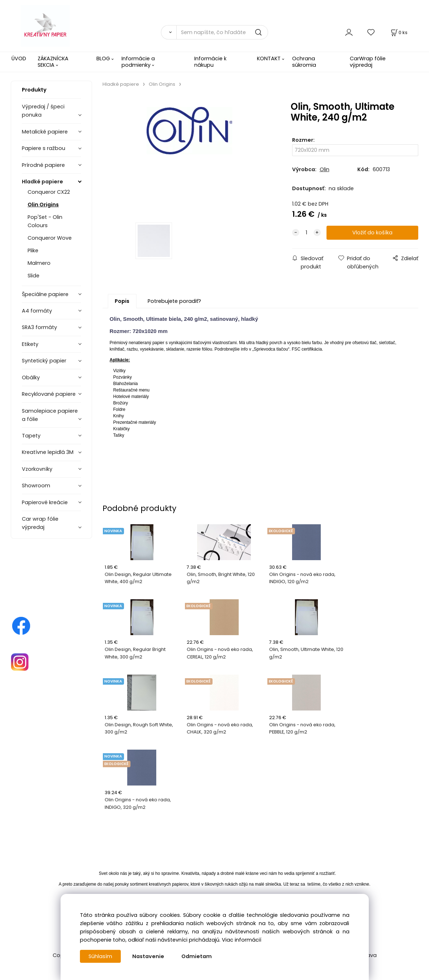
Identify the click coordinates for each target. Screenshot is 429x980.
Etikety (30, 344)
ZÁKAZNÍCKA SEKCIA (53, 61)
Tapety (31, 435)
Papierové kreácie (45, 502)
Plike (33, 250)
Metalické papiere (45, 131)
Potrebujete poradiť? (174, 301)
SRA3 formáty (39, 327)
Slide (33, 275)
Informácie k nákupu (210, 61)
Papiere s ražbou (43, 148)
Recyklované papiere (49, 394)
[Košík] (398, 32)
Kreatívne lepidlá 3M (47, 452)
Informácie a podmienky (138, 61)
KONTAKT (269, 58)
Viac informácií (241, 939)
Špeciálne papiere (45, 294)
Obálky (31, 377)
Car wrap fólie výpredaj (40, 523)
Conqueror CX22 (49, 192)
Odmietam (196, 956)
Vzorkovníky (37, 469)
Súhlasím (100, 956)
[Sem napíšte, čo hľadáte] (222, 32)
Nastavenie (148, 956)
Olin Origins (43, 204)
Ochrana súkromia (304, 61)
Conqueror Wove (50, 238)
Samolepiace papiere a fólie (50, 415)
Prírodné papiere (43, 165)
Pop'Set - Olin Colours (45, 221)
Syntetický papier (44, 360)
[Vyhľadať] (169, 32)
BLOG (103, 58)
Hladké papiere (42, 181)
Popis (122, 301)
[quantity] (306, 233)
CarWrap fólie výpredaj (368, 61)
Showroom (36, 485)
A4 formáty (37, 310)
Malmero (39, 263)
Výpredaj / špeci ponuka (43, 110)
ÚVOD (18, 58)
